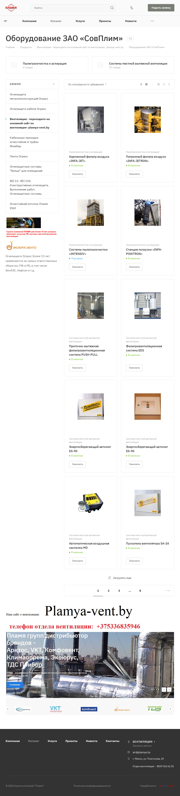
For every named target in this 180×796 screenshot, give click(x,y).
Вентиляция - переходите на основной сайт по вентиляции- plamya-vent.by (30, 123)
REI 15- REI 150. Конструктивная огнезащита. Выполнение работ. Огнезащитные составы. (29, 187)
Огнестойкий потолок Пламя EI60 (29, 206)
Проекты (71, 741)
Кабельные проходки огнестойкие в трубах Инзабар (24, 142)
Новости (91, 741)
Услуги (52, 741)
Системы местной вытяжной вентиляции (138, 63)
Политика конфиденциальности (92, 785)
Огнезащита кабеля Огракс (28, 109)
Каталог (33, 741)
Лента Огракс (19, 156)
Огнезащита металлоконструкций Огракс (29, 96)
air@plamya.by (141, 752)
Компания (13, 741)
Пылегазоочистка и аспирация (44, 63)
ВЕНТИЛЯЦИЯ (142, 741)
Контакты (112, 741)
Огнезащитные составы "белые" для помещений (26, 168)
